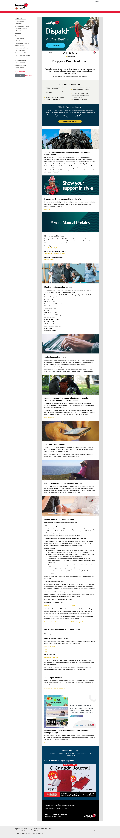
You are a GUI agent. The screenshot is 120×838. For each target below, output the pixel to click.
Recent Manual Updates (52, 95)
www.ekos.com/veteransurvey (71, 456)
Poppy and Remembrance (21, 36)
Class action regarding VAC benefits (81, 87)
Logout (16, 73)
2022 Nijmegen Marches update (80, 93)
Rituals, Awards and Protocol (22, 53)
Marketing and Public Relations (22, 48)
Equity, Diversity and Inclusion (22, 55)
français (96, 1)
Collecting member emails (53, 99)
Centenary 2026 (19, 23)
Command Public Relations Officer (80, 667)
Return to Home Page (20, 71)
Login (19, 75)
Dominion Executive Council (22, 26)
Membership (18, 33)
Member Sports (19, 57)
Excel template (62, 371)
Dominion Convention (20, 60)
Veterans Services (19, 45)
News (90, 662)
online (49, 371)
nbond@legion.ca (80, 669)
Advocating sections (50, 664)
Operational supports (20, 50)
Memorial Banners (20, 40)
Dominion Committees (21, 28)
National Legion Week (20, 65)
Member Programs (19, 67)
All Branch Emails (19, 21)
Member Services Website (80, 76)
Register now (28, 75)
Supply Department (20, 62)
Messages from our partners (79, 99)
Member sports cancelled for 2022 (55, 97)
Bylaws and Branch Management (23, 31)
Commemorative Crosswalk (22, 43)
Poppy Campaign (20, 38)
